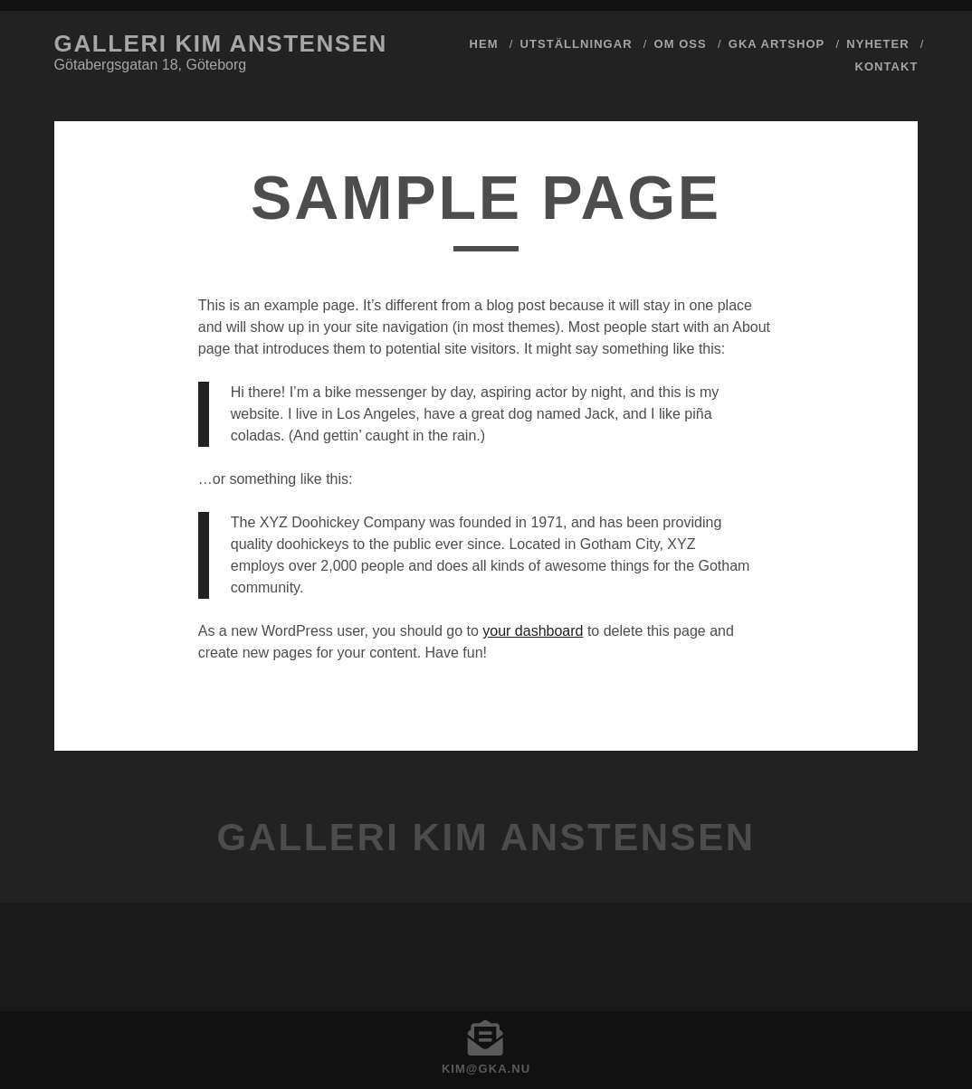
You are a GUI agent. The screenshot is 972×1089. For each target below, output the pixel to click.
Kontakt (887, 66)
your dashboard (532, 631)
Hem (484, 44)
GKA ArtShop (777, 44)
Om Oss (680, 44)
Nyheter (877, 44)
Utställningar (576, 44)
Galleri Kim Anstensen (220, 43)
